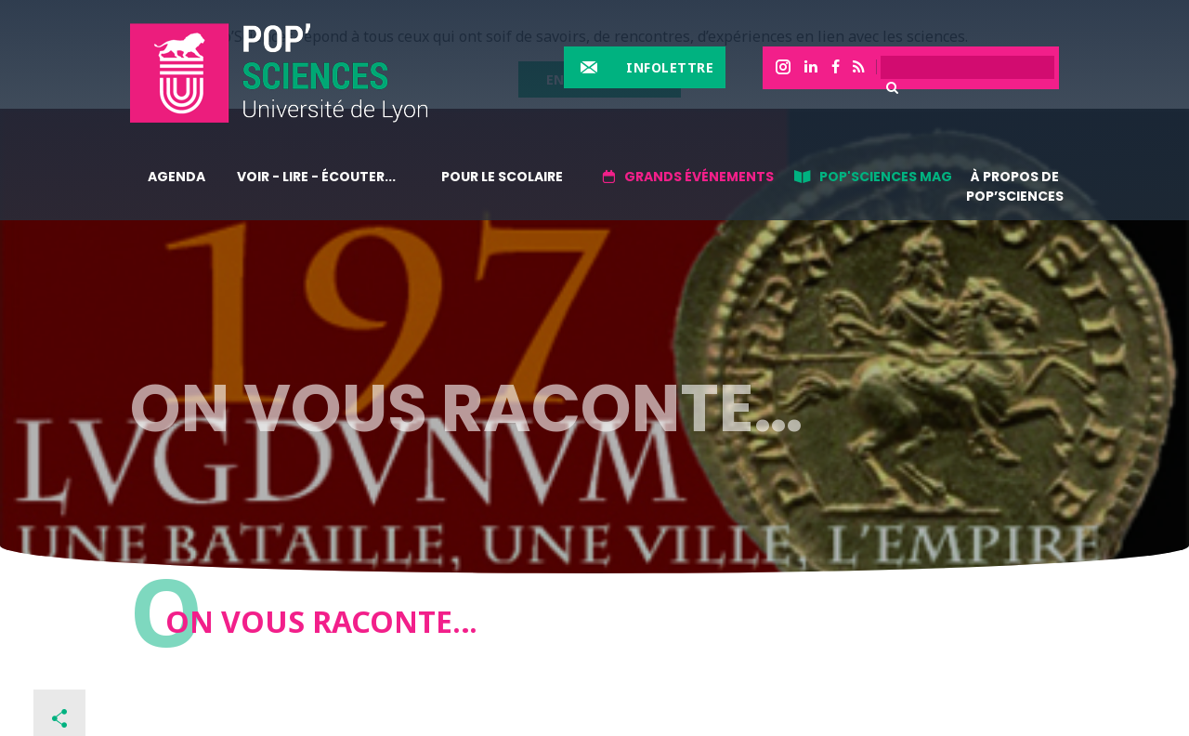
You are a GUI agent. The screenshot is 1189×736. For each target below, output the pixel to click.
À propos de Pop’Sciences (1015, 186)
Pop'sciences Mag (885, 176)
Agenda (176, 176)
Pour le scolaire (502, 176)
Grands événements (699, 176)
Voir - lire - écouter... (316, 176)
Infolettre (669, 67)
